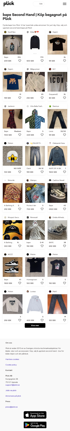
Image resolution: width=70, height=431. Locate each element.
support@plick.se (12, 385)
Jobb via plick (10, 390)
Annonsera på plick (13, 396)
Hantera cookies (12, 359)
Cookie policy (11, 365)
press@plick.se (11, 407)
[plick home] (9, 4)
